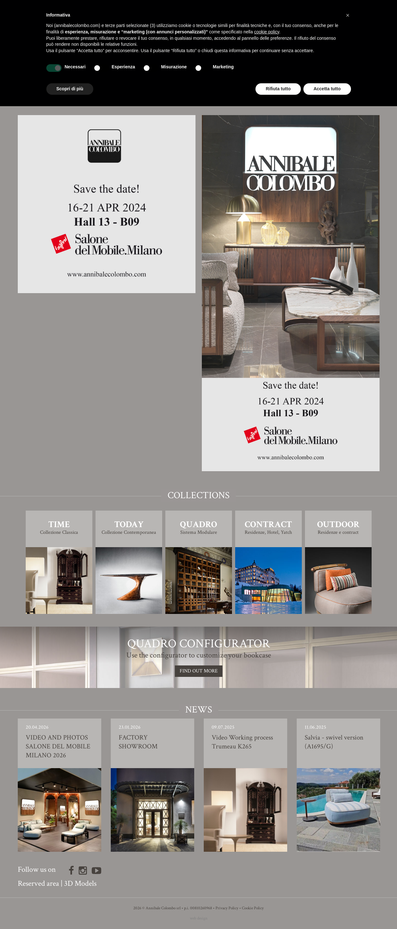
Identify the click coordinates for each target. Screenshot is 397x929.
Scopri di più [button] (69, 88)
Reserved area (38, 883)
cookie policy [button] (266, 31)
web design (199, 918)
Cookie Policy (253, 908)
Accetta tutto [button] (327, 88)
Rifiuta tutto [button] (278, 88)
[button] (348, 15)
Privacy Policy (226, 908)
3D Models (80, 883)
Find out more (199, 671)
